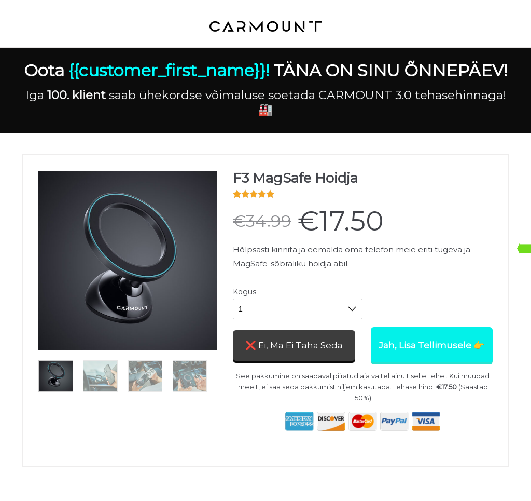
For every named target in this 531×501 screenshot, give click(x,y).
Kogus (244, 291)
